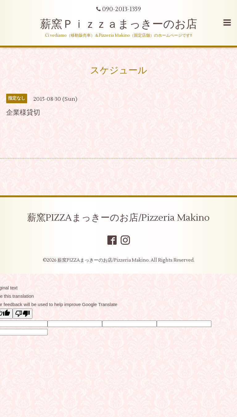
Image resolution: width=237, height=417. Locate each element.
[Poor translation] (22, 314)
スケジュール (118, 70)
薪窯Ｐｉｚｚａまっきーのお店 (124, 24)
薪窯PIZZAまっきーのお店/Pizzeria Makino (118, 218)
